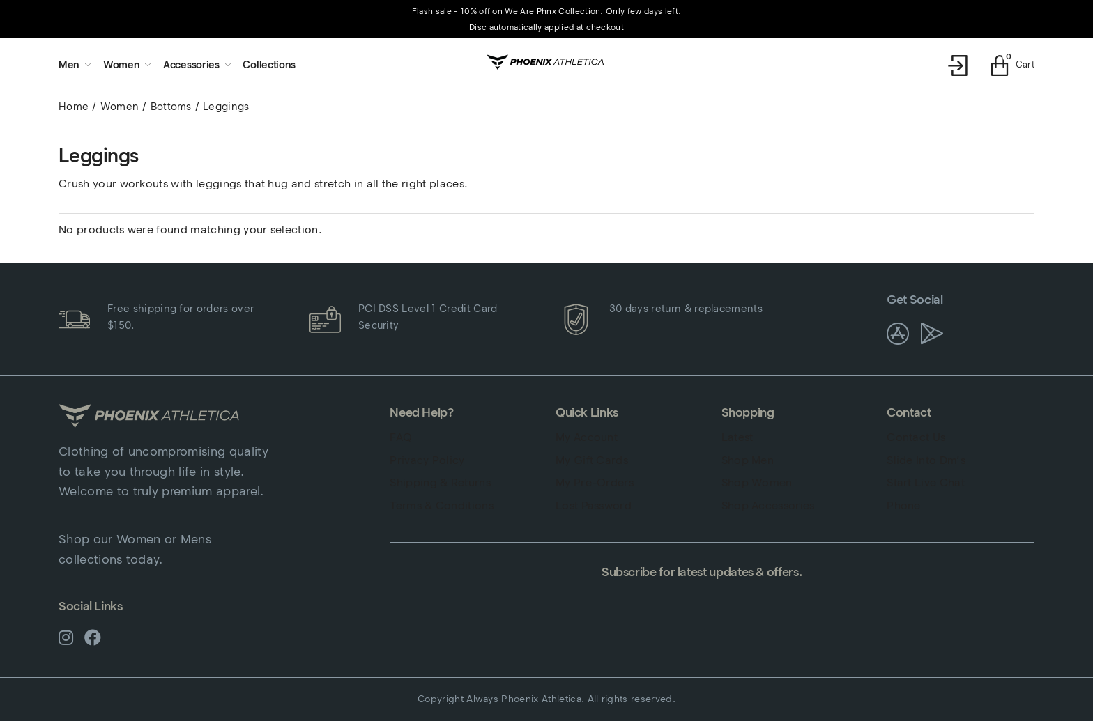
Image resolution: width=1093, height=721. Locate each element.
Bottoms (171, 106)
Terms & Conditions (442, 505)
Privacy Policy (427, 460)
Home (74, 106)
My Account (587, 437)
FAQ (401, 437)
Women (119, 106)
